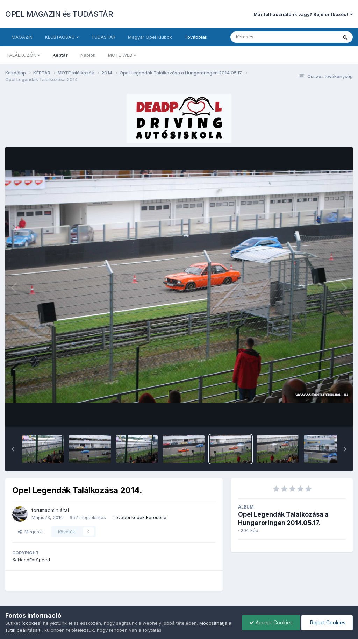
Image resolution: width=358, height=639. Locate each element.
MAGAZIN (22, 37)
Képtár (60, 55)
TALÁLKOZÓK (23, 55)
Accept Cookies (271, 622)
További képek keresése (139, 517)
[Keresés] (264, 37)
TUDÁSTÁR (103, 37)
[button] (13, 449)
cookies (31, 623)
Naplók (87, 55)
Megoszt (30, 531)
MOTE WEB (122, 55)
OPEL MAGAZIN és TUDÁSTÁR (59, 14)
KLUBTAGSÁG (62, 37)
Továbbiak (196, 37)
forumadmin (44, 510)
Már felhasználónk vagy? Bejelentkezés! (303, 14)
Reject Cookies (327, 622)
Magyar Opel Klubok (150, 37)
